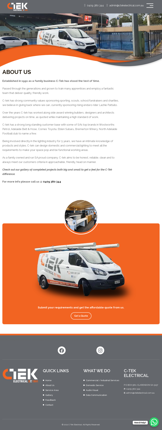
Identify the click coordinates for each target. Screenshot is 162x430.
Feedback (50, 400)
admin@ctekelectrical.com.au (125, 5)
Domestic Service (95, 385)
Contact (49, 405)
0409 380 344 (94, 5)
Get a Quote (81, 316)
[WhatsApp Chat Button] (154, 422)
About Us (49, 385)
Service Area (52, 390)
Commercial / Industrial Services (102, 380)
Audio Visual (92, 390)
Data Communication (96, 395)
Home (48, 380)
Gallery (49, 395)
